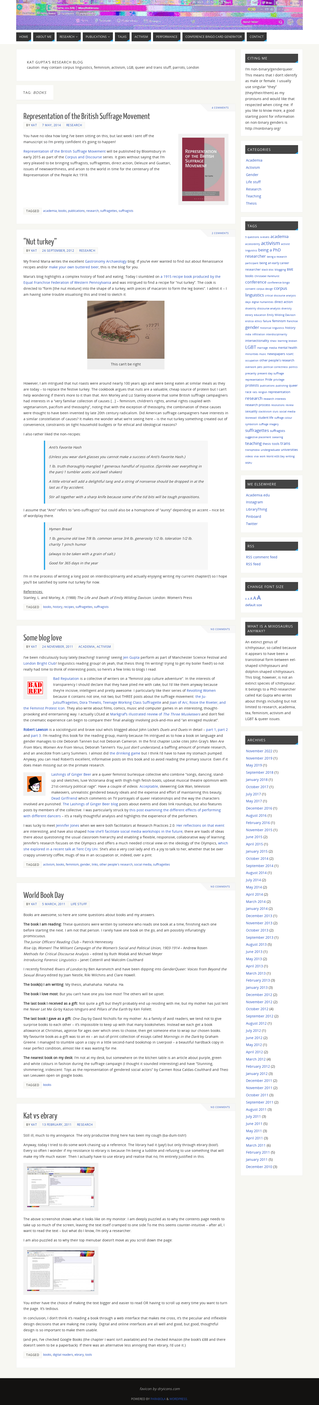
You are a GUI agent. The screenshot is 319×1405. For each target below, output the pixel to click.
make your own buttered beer (74, 267)
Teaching (253, 196)
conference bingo (278, 282)
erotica (249, 321)
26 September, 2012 (58, 250)
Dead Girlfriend (64, 798)
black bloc (268, 269)
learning (282, 341)
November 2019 (259, 758)
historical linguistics (272, 328)
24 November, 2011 (57, 646)
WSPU (248, 463)
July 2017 (253, 794)
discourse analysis (268, 308)
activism (49, 864)
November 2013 (259, 923)
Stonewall (251, 417)
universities (289, 449)
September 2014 (259, 865)
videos (249, 456)
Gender (252, 174)
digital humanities (262, 302)
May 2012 (254, 1044)
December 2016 (259, 808)
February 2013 (258, 980)
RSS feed (253, 564)
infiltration (258, 334)
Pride (268, 379)
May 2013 (254, 958)
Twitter (252, 523)
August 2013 (256, 944)
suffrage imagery (269, 424)
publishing (282, 385)
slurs (275, 411)
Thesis (251, 203)
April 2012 (254, 1052)
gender (85, 864)
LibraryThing (256, 509)
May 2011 (254, 1130)
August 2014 (256, 872)
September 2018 (259, 772)
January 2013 (257, 987)
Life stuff (79, 904)
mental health (287, 348)
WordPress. (178, 1399)
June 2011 (254, 1123)
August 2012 (256, 1023)
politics (293, 367)
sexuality (251, 411)
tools (88, 1354)
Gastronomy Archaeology (106, 261)
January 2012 (257, 1073)
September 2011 (259, 1102)
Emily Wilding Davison (281, 315)
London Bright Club (39, 663)
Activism (104, 646)
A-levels (264, 237)
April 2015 (254, 844)
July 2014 (253, 880)
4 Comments (220, 107)
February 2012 (258, 1066)
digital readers (63, 1354)
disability (250, 308)
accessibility (252, 244)
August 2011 (256, 1109)
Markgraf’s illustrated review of (155, 714)
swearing (277, 437)
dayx (248, 302)
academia (50, 211)
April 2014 (254, 894)
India (248, 334)
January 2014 (257, 908)
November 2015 (259, 829)
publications (76, 211)
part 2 (223, 729)
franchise (292, 321)
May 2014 (254, 887)
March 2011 (256, 1145)
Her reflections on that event (200, 825)
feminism (72, 864)
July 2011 (253, 1116)
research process (257, 405)
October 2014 (257, 858)
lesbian (292, 341)
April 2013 (254, 966)
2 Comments (220, 233)
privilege (278, 379)
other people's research (116, 864)
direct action (283, 301)
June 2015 (254, 836)
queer (293, 385)
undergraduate (270, 450)
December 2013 (259, 915)
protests (252, 385)
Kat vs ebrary (40, 1116)
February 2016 (258, 822)
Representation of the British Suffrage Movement (86, 116)
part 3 (36, 735)
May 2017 (254, 801)
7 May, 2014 (51, 125)
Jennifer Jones (67, 825)
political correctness (275, 367)
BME (290, 269)
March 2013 (256, 973)
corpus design (264, 289)
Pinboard (253, 516)
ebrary (79, 1354)
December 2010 (259, 1166)
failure (267, 321)
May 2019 (254, 765)
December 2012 (259, 994)
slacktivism (265, 411)
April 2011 (254, 1138)
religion (262, 392)
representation (279, 392)
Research (74, 125)
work (262, 456)
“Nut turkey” (40, 241)
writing (290, 456)
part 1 (211, 729)
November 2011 (259, 1087)
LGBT (250, 347)
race (248, 392)
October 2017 (257, 786)
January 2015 (257, 851)
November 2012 (259, 1001)
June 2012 (254, 1037)
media (273, 348)
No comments (220, 629)
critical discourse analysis (280, 295)
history (57, 607)
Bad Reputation (66, 678)
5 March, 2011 (54, 904)
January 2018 (257, 779)
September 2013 (259, 937)
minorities (251, 354)
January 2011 (257, 1159)
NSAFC (290, 354)
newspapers (276, 354)
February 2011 (258, 1152)
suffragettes (108, 211)
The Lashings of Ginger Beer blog (90, 804)
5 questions (252, 237)
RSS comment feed (261, 557)
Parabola (158, 1399)
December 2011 (259, 1080)
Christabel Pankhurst (266, 276)
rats (254, 392)
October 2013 (257, 930)
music (262, 354)
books (62, 211)
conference (255, 282)
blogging (280, 269)
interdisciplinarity (276, 334)
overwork (250, 367)
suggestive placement (258, 437)
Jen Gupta (131, 657)
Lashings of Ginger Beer (71, 774)
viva (256, 456)
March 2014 (256, 901)
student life (265, 417)
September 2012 (259, 1016)
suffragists (126, 211)
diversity (286, 308)
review (290, 405)
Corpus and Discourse (83, 157)
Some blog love (42, 638)
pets (259, 367)
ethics (258, 321)
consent (250, 289)
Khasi (273, 341)
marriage (262, 348)
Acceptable (149, 786)
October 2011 (257, 1095)
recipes (69, 607)
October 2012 (257, 1008)
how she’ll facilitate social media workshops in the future (134, 831)
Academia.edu (258, 495)
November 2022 (259, 751)
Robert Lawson (35, 729)
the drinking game (125, 753)
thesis (267, 444)
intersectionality (257, 340)
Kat (34, 125)
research (92, 211)
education (260, 315)
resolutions (278, 405)
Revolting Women (201, 690)
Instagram (254, 502)
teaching (253, 443)
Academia (87, 646)
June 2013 (254, 951)
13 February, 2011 (57, 1124)
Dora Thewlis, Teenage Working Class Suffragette (120, 702)
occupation (251, 360)
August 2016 (256, 815)
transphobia (252, 450)
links (95, 864)
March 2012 (256, 1059)
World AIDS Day (275, 456)
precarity (250, 373)
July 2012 (253, 1030)
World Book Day (43, 895)
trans (285, 443)
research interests (274, 399)
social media (143, 864)
